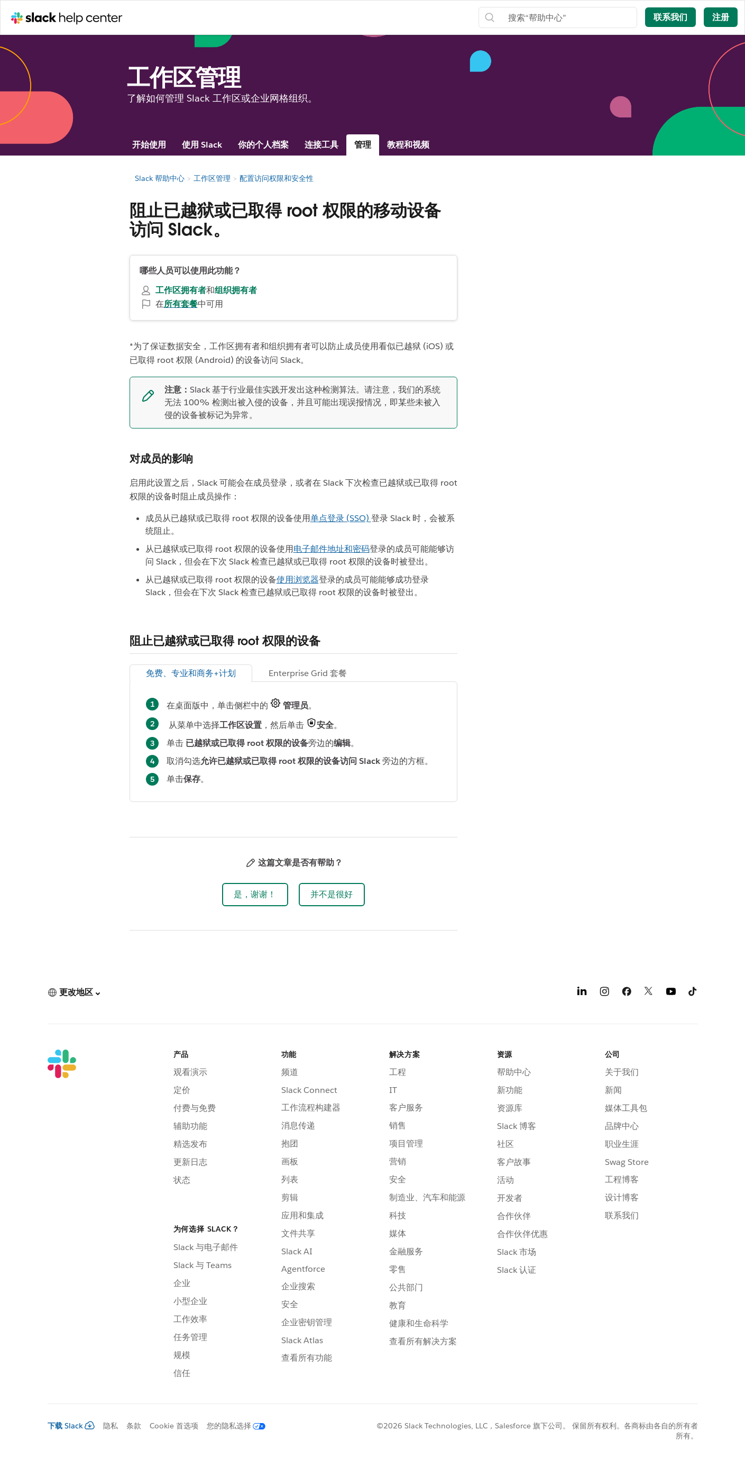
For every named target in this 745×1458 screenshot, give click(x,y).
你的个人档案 (263, 144)
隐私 (110, 1425)
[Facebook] (626, 993)
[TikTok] (693, 993)
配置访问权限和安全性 (277, 178)
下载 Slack (71, 1425)
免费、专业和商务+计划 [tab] (191, 673)
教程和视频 (408, 144)
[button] (255, 894)
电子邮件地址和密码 (331, 548)
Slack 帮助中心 (160, 178)
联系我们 (670, 17)
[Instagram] (604, 993)
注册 (720, 17)
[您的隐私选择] (231, 1425)
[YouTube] (671, 993)
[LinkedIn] (582, 993)
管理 (362, 144)
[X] (649, 993)
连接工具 (321, 144)
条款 (133, 1425)
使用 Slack (202, 144)
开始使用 (149, 144)
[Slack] (62, 1216)
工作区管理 (212, 178)
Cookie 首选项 (174, 1425)
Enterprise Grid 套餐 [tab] (308, 673)
